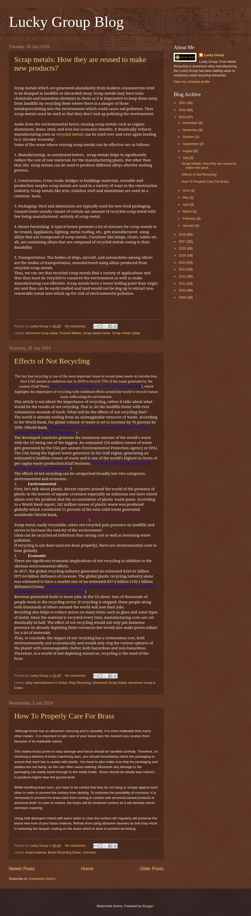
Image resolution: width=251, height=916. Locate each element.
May (186, 197)
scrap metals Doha (96, 333)
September (191, 144)
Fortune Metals (70, 333)
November (191, 130)
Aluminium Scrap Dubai (109, 683)
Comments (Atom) (42, 879)
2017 (183, 241)
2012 (183, 276)
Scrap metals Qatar (126, 333)
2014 (183, 262)
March (187, 211)
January (189, 225)
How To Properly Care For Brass (64, 716)
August (188, 151)
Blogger (148, 906)
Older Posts (152, 868)
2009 (183, 297)
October (189, 137)
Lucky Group (214, 55)
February (189, 218)
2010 (183, 290)
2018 (183, 234)
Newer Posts (22, 868)
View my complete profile (192, 81)
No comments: (76, 326)
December (191, 123)
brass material (36, 852)
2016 (183, 248)
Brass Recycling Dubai (64, 852)
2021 (183, 103)
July (186, 158)
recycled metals (70, 134)
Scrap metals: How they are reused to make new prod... (209, 165)
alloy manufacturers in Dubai (46, 683)
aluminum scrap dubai (42, 333)
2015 (183, 255)
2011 (183, 283)
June (187, 190)
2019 (183, 117)
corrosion (89, 852)
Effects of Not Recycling (52, 361)
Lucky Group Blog (66, 21)
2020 (183, 110)
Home (87, 868)
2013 (183, 269)
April (186, 204)
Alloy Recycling (80, 683)
